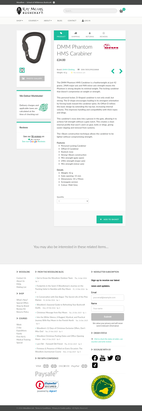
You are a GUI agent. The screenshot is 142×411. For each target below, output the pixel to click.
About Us (21, 281)
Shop (20, 20)
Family (19, 333)
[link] (47, 386)
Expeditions (22, 330)
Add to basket (109, 219)
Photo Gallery (32, 78)
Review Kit (21, 309)
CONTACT (72, 20)
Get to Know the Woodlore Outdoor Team (55, 278)
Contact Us (21, 278)
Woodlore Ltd (28, 408)
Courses (33, 20)
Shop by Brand (23, 306)
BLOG (59, 20)
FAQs (19, 284)
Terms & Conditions (43, 408)
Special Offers (22, 303)
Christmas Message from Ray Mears (52, 312)
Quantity (60, 197)
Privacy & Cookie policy (61, 408)
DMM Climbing (68, 69)
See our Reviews (33, 141)
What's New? (22, 300)
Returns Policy (23, 312)
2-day (19, 327)
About (48, 20)
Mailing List (21, 287)
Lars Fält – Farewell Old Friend (50, 344)
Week (19, 324)
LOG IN (86, 20)
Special (20, 342)
